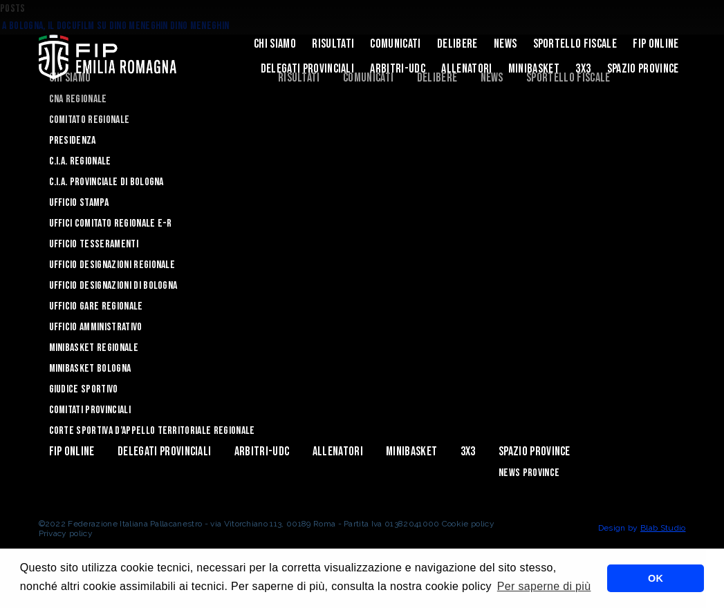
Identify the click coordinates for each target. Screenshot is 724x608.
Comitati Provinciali (90, 410)
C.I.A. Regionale (80, 161)
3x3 (583, 68)
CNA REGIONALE (78, 99)
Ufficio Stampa (79, 202)
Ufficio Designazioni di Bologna (113, 285)
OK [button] (655, 578)
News (505, 44)
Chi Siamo (275, 44)
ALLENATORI (466, 68)
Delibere (457, 44)
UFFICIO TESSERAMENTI (93, 244)
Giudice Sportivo (83, 389)
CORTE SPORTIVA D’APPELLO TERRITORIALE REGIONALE (152, 430)
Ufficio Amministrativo (95, 327)
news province (529, 472)
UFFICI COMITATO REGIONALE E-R (110, 223)
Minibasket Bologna (90, 368)
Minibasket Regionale (93, 347)
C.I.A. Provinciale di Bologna (106, 182)
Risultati (333, 44)
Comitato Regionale (89, 119)
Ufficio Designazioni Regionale (112, 265)
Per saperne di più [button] (544, 586)
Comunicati (395, 44)
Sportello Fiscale (575, 44)
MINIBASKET (533, 68)
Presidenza (72, 140)
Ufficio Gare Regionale (96, 306)
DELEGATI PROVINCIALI (307, 68)
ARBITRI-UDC (397, 68)
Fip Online (655, 44)
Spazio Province (643, 68)
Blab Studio (663, 528)
